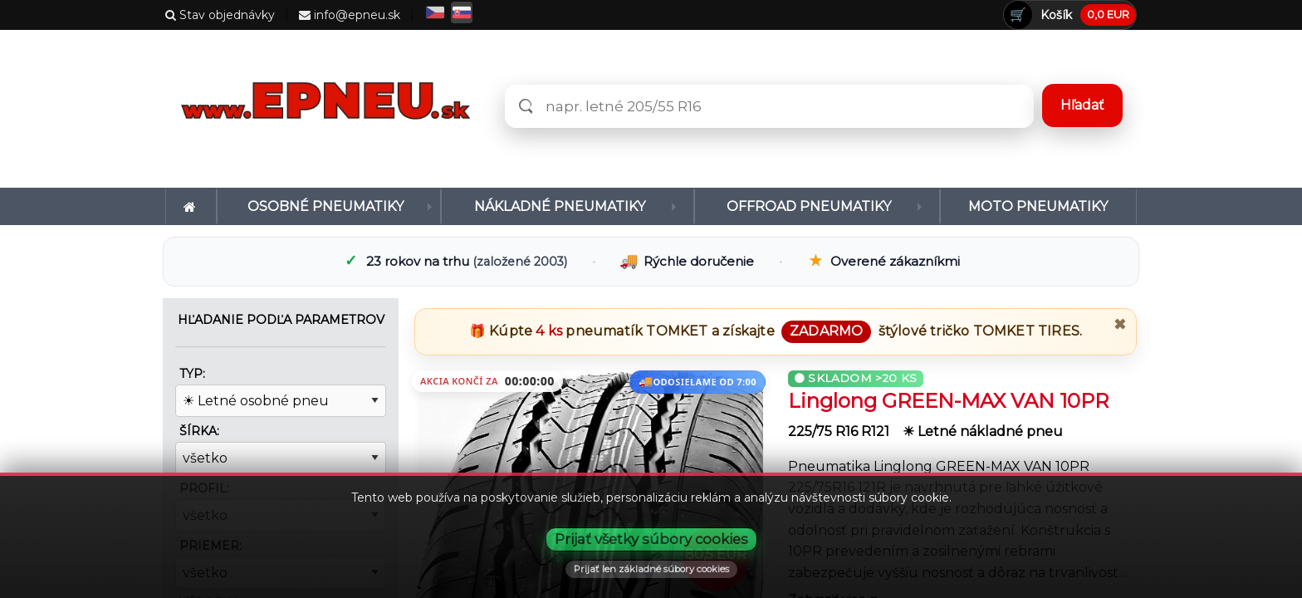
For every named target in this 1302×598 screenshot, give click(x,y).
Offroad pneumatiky (809, 206)
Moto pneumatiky (1038, 206)
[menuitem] (191, 206)
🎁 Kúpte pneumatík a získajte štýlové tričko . (775, 331)
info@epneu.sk (349, 14)
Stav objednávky (220, 14)
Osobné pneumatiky (325, 206)
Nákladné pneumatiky (559, 206)
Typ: (192, 373)
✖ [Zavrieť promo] (1120, 324)
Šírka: (199, 431)
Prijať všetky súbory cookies (651, 539)
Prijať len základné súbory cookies (651, 569)
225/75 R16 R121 (840, 431)
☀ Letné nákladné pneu (983, 431)
